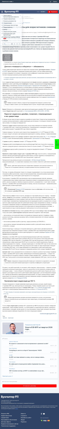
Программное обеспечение (9, 419)
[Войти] (55, 1)
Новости (23, 413)
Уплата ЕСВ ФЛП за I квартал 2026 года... (38, 328)
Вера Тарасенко (13, 348)
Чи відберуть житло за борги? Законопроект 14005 (25, 350)
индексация (10, 317)
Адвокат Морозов (13, 341)
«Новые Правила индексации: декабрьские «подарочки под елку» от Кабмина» (36, 62)
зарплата (5, 317)
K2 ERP (10, 355)
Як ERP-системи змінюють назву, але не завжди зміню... (27, 357)
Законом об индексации (24, 85)
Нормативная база (6, 415)
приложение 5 (51, 97)
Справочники (5, 417)
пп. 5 (39, 132)
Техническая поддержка (8, 426)
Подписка (53, 11)
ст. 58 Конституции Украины (37, 160)
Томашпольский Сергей (32, 325)
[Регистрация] (50, 1)
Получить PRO (5, 413)
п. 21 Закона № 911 (40, 289)
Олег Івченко (12, 362)
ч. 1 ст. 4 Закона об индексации (42, 287)
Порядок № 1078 (20, 189)
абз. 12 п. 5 (49, 85)
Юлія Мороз (12, 368)
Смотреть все (7, 376)
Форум (23, 419)
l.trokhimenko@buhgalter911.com (48, 313)
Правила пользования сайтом (9, 423)
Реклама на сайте (26, 417)
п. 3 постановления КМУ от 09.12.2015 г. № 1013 (36, 111)
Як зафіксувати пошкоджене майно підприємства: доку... (27, 364)
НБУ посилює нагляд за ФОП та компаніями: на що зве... (27, 371)
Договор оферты (6, 421)
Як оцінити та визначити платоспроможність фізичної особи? (28, 343)
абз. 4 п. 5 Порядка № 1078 (19, 278)
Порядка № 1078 (31, 91)
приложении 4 (36, 138)
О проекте (24, 415)
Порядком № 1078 (37, 85)
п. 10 (25, 141)
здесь (16, 408)
